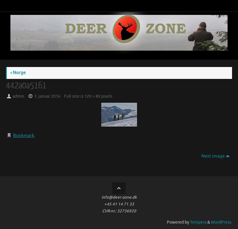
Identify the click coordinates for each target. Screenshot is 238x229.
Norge (18, 73)
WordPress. (221, 222)
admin (18, 96)
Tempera (198, 222)
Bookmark (23, 135)
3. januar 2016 (47, 96)
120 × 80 (92, 96)
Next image (215, 156)
